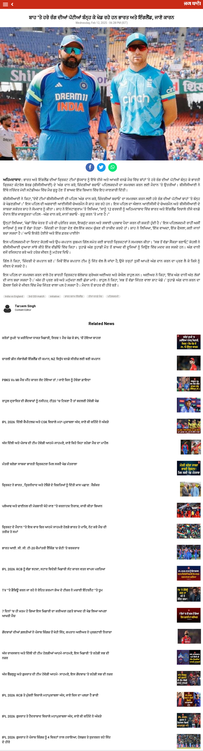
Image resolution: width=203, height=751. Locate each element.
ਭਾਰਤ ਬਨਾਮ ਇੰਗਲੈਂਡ (74, 296)
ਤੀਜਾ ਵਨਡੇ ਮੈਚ (95, 296)
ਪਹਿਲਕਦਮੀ (113, 296)
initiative (54, 296)
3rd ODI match (36, 296)
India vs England (14, 296)
